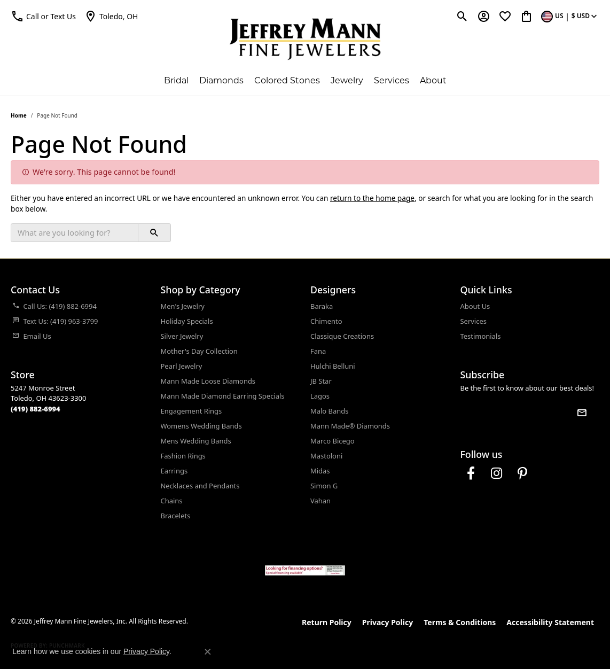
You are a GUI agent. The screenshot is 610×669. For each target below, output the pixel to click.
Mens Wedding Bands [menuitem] (196, 441)
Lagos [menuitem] (320, 396)
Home (19, 115)
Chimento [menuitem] (326, 321)
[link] (111, 16)
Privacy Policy (387, 622)
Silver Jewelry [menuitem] (182, 336)
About (433, 80)
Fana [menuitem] (318, 351)
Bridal (176, 80)
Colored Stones (287, 80)
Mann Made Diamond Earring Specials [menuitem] (223, 396)
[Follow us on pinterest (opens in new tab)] (522, 473)
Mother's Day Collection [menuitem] (199, 351)
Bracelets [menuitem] (176, 515)
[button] (43, 16)
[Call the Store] (35, 409)
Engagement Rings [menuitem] (191, 411)
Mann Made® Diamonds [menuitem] (350, 426)
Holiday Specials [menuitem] (187, 321)
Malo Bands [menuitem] (329, 411)
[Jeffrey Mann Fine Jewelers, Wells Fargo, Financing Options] (305, 570)
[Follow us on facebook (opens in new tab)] (471, 473)
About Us (475, 306)
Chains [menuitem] (172, 500)
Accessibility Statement (550, 622)
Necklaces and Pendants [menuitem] (200, 486)
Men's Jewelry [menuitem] (183, 306)
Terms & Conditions (460, 622)
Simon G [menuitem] (324, 486)
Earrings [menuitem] (174, 471)
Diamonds (221, 80)
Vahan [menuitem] (320, 500)
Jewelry (347, 80)
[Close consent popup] (208, 652)
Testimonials (480, 336)
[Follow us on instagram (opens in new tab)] (496, 473)
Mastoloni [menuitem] (326, 456)
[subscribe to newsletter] (581, 412)
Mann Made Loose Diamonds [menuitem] (208, 381)
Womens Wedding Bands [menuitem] (201, 426)
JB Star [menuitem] (321, 381)
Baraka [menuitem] (321, 306)
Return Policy (326, 622)
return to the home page (372, 198)
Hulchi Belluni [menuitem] (332, 366)
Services (391, 80)
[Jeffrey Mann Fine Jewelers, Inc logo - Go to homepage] (305, 39)
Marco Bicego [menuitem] (332, 441)
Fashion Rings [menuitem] (183, 456)
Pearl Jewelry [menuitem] (181, 366)
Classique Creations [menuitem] (342, 336)
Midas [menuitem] (320, 471)
